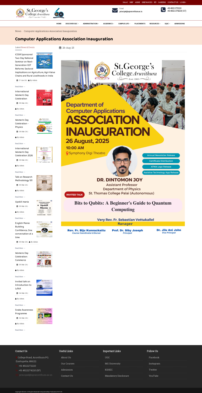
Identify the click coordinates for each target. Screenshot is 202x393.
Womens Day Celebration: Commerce (21, 256)
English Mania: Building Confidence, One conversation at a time (24, 230)
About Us (66, 357)
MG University (112, 363)
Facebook (154, 357)
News (18, 31)
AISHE (137, 2)
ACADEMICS (108, 23)
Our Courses (67, 363)
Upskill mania (22, 201)
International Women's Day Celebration (22, 95)
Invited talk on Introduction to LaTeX (23, 285)
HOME (58, 23)
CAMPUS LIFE (124, 23)
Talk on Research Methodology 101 (23, 178)
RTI (155, 2)
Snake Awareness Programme (24, 311)
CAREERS (162, 2)
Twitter (153, 369)
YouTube (153, 375)
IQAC (167, 23)
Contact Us (67, 375)
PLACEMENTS (140, 23)
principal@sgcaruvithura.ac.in (35, 374)
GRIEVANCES (147, 2)
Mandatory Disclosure (117, 375)
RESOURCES (155, 23)
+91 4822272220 (27, 365)
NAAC (125, 2)
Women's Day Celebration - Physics (22, 123)
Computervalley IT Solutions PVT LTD (51, 392)
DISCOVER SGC (72, 23)
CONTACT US (173, 2)
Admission (67, 369)
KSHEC (109, 369)
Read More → (20, 86)
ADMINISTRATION (91, 23)
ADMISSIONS (179, 23)
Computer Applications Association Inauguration (50, 31)
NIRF (131, 2)
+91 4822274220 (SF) (30, 370)
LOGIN (183, 2)
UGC (107, 357)
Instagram (154, 363)
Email (121, 8)
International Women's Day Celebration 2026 (24, 152)
